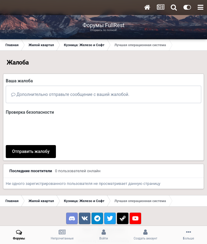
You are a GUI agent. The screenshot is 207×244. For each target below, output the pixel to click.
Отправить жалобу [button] (31, 151)
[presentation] (52, 129)
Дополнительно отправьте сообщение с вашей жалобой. (70, 94)
